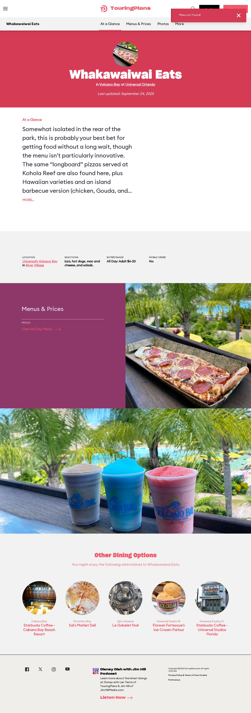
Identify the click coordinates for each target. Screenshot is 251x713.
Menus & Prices (138, 24)
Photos (163, 24)
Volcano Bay (109, 84)
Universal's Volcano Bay (39, 261)
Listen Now (117, 697)
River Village (35, 265)
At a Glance (110, 24)
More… (28, 200)
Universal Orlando (140, 84)
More (179, 24)
